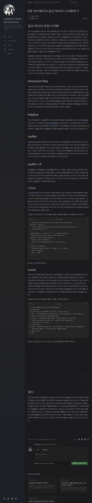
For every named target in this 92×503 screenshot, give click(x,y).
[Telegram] (85, 439)
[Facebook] (82, 439)
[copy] (87, 219)
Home (30, 2)
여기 (34, 263)
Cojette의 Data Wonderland (12, 20)
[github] (4, 498)
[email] (12, 498)
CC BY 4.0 (45, 439)
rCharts (33, 193)
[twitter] (8, 498)
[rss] (16, 498)
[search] (80, 2)
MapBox (85, 120)
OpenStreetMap (50, 123)
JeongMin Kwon (33, 18)
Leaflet (30, 142)
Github (64, 277)
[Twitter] (79, 439)
